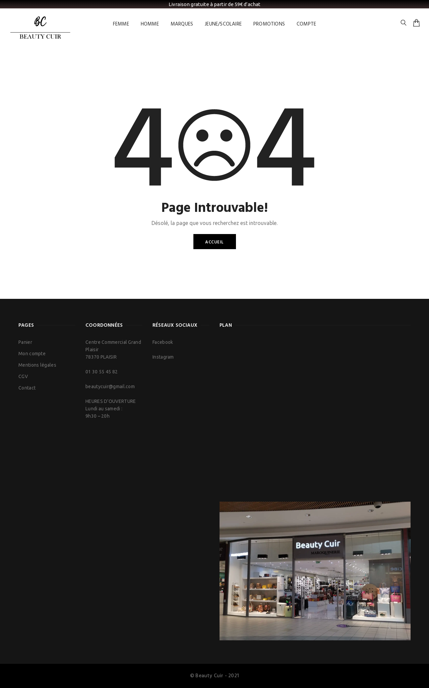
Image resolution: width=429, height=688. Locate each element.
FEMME (121, 24)
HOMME (150, 24)
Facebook (162, 342)
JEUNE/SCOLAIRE (223, 24)
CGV (23, 376)
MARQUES (182, 24)
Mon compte (32, 353)
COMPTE (306, 24)
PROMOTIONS (269, 24)
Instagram (163, 357)
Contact (27, 388)
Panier (25, 342)
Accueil (214, 242)
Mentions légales (37, 365)
